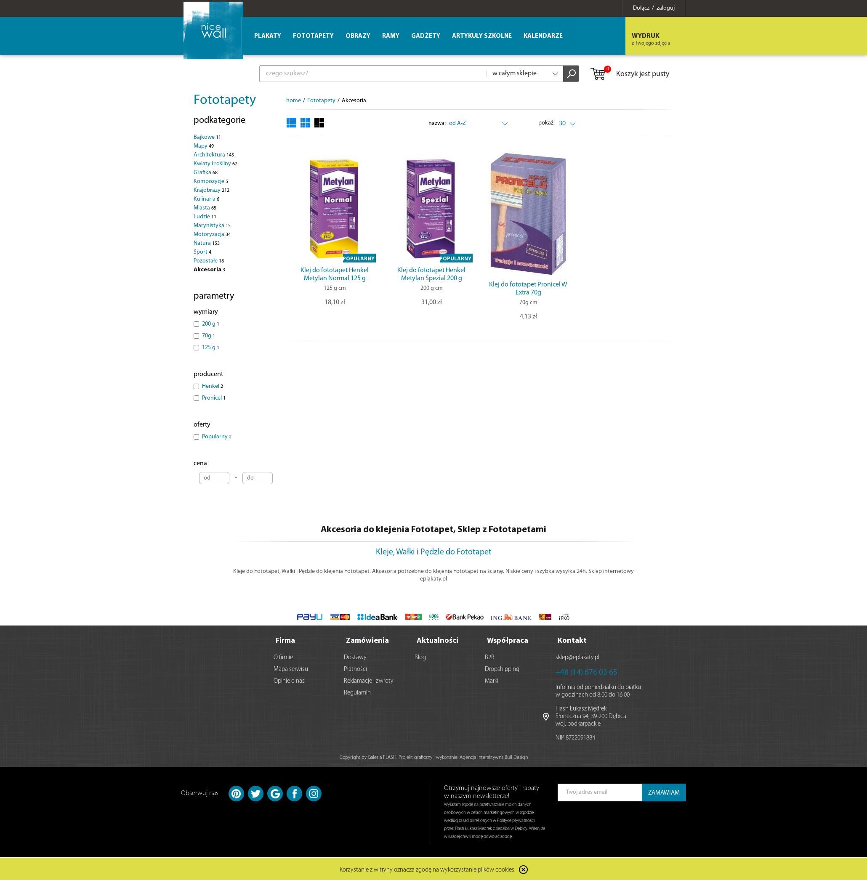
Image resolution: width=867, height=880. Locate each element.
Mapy (204, 146)
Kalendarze (543, 36)
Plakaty (267, 36)
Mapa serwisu (291, 668)
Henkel (212, 386)
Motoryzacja (212, 234)
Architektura (214, 155)
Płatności (355, 668)
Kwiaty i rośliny (215, 164)
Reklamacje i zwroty (369, 680)
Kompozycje (211, 181)
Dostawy (355, 657)
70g (208, 336)
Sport (202, 252)
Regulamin (357, 692)
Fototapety (225, 100)
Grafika (206, 173)
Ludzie (205, 217)
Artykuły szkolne (482, 36)
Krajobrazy (211, 190)
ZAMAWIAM (664, 792)
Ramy (390, 36)
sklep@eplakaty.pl (577, 657)
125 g (210, 348)
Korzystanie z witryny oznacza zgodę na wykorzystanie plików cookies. (428, 869)
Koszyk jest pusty (629, 74)
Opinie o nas (289, 680)
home (293, 101)
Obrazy (358, 36)
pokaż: (547, 123)
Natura (207, 243)
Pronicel (214, 398)
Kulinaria (206, 199)
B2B (490, 657)
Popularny (216, 437)
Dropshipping (502, 668)
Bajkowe (207, 137)
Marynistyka (212, 226)
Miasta (205, 208)
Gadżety (425, 36)
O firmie (283, 657)
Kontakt (572, 640)
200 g (210, 324)
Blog (420, 657)
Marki (491, 680)
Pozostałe (209, 261)
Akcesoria (209, 270)
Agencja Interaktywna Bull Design (494, 756)
